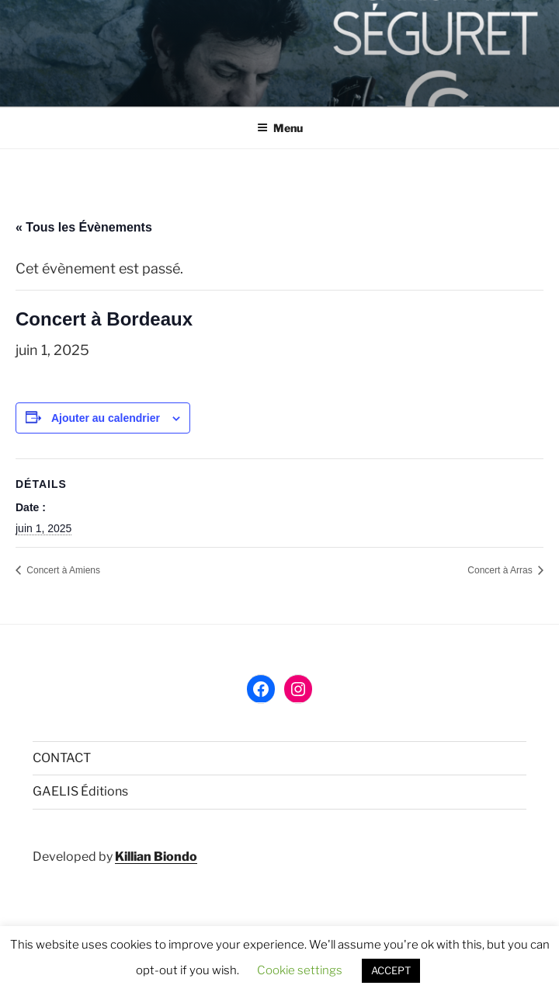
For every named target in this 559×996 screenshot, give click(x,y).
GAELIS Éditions (80, 791)
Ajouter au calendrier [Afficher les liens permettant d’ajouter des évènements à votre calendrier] (105, 418)
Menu (280, 127)
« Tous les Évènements (84, 227)
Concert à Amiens (62, 570)
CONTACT (62, 757)
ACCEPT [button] (391, 970)
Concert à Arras (501, 570)
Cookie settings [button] (299, 970)
